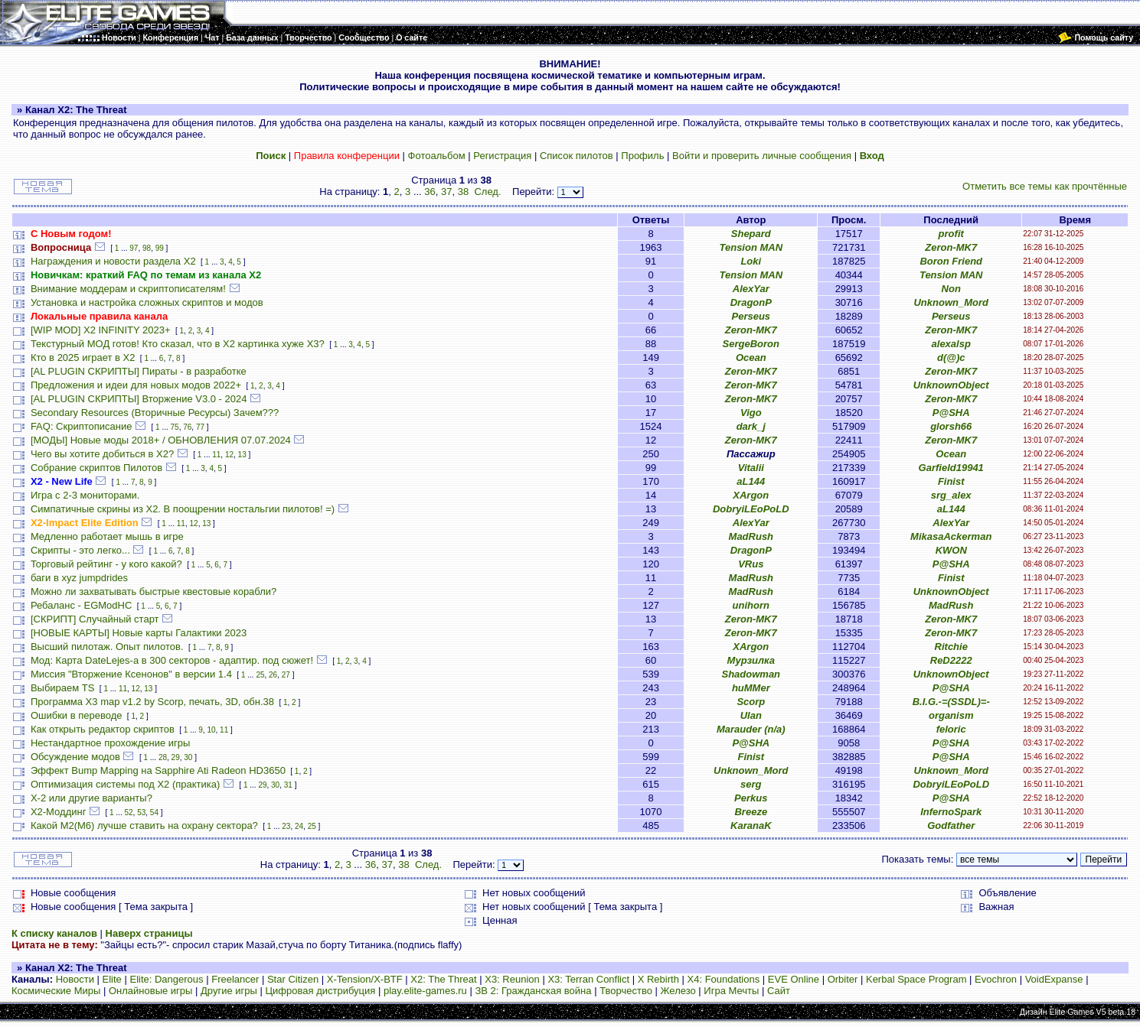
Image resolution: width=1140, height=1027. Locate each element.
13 (242, 454)
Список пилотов (576, 155)
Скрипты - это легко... (80, 550)
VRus (750, 564)
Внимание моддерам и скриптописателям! (128, 288)
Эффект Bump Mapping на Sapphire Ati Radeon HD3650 (158, 770)
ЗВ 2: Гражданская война (533, 990)
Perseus (751, 316)
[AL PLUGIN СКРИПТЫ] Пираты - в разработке (139, 371)
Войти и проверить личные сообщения (761, 155)
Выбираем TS (63, 688)
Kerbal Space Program (916, 979)
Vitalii (751, 467)
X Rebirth (658, 979)
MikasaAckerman (950, 536)
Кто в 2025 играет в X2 (83, 357)
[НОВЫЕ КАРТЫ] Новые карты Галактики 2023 (139, 633)
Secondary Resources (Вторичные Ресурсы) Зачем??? (155, 412)
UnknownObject (951, 385)
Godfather (951, 825)
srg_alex (951, 495)
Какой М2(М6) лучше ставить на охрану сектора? (144, 825)
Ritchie (951, 646)
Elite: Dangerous (166, 979)
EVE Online (793, 979)
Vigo (751, 412)
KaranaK (750, 825)
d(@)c (951, 357)
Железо (678, 990)
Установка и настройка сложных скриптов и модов (147, 302)
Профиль (642, 155)
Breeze (750, 811)
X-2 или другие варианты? (91, 798)
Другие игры (229, 990)
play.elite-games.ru (425, 990)
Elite (112, 979)
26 (273, 675)
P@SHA (951, 412)
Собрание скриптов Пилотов (96, 467)
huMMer (751, 688)
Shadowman (751, 674)
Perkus (750, 798)
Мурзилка (751, 660)
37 (446, 191)
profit (951, 233)
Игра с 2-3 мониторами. (85, 495)
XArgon (751, 495)
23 (286, 826)
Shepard (751, 233)
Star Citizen (292, 979)
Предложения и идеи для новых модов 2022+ (136, 385)
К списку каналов (54, 933)
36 (429, 191)
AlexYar (751, 288)
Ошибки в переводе (76, 715)
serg (750, 784)
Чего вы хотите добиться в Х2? (102, 454)
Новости (75, 979)
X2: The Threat (443, 979)
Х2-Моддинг (59, 811)
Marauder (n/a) (751, 729)
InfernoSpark (951, 811)
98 (146, 248)
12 (229, 454)
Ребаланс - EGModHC (81, 605)
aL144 (751, 481)
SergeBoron (751, 343)
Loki (750, 261)
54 (154, 812)
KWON (951, 550)
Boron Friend (951, 261)
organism (951, 715)
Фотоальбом (436, 155)
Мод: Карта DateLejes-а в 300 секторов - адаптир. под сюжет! (172, 660)
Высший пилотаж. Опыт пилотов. (107, 646)
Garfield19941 (951, 467)
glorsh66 (951, 426)
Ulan (751, 715)
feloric (951, 729)
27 (286, 675)
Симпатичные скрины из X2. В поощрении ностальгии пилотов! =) (183, 509)
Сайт (778, 990)
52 (128, 812)
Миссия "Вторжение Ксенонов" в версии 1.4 (131, 674)
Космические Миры (55, 990)
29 (175, 757)
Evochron (996, 979)
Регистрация (502, 155)
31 (288, 785)
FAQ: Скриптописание (81, 426)
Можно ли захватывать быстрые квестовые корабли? (153, 591)
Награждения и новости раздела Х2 (113, 261)
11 (216, 454)
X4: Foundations (724, 979)
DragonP (751, 302)
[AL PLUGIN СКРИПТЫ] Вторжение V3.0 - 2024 (139, 399)
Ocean (751, 357)
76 (187, 427)
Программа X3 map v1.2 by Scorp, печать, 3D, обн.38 (152, 701)
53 (141, 812)
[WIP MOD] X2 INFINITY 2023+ (101, 330)
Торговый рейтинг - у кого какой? (106, 564)
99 (159, 248)
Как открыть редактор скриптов (103, 729)
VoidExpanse (1054, 979)
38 (463, 191)
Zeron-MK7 (951, 247)
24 (299, 826)
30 (188, 757)
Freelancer (235, 979)
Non (951, 288)
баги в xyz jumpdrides (79, 577)
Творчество (625, 990)
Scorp (751, 701)
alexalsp (951, 343)
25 (260, 675)
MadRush (751, 536)
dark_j (751, 426)
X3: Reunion (512, 979)
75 (175, 427)
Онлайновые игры (150, 990)
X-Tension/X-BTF (365, 979)
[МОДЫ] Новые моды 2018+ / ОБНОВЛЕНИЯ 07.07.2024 (161, 440)
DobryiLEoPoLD (751, 509)
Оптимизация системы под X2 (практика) (125, 784)
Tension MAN (751, 247)
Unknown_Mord (950, 302)
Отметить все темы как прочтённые (1044, 186)
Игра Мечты (731, 990)
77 (200, 427)
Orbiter (843, 979)
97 (133, 248)
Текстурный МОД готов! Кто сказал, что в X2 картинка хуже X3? (178, 343)
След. (487, 191)
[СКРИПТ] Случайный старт (95, 619)
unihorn (751, 605)
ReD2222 (951, 660)
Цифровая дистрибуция (320, 990)
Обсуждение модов (75, 756)
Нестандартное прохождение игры (110, 743)
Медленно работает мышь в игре (107, 536)
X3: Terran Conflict (588, 979)
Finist (951, 481)
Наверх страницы (149, 933)
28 (162, 757)
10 (211, 730)
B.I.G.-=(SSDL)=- (951, 701)
